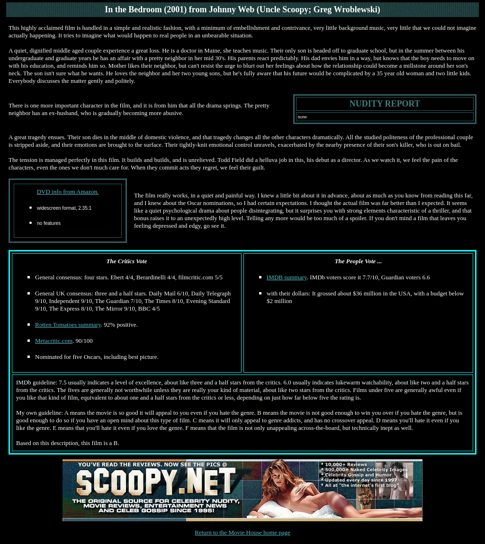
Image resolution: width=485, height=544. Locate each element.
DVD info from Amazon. (68, 191)
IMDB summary (287, 277)
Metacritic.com (53, 340)
